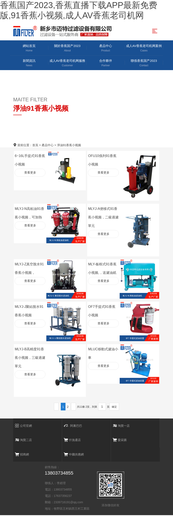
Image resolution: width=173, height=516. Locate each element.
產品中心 (105, 48)
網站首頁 (29, 48)
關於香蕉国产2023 (67, 48)
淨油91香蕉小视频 (69, 145)
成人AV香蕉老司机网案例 (144, 48)
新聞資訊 (29, 63)
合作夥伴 (105, 63)
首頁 (35, 145)
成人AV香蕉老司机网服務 (67, 63)
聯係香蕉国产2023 (144, 63)
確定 (114, 407)
